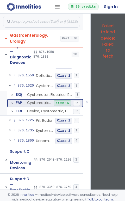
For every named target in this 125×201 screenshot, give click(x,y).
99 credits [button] (83, 6)
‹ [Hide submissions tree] (87, 101)
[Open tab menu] (57, 6)
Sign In (111, 7)
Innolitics (27, 194)
